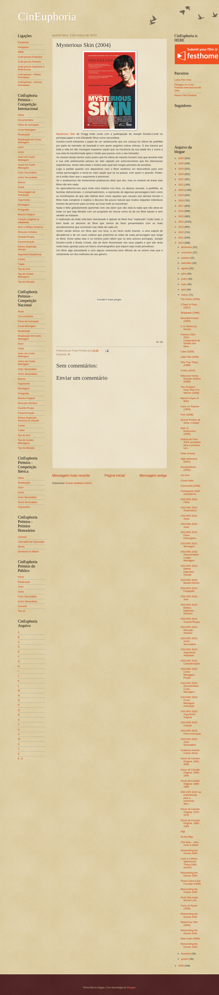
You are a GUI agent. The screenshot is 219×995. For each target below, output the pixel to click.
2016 (181, 211)
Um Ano (185, 475)
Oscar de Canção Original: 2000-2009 (190, 761)
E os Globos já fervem (189, 328)
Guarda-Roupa (26, 236)
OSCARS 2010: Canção (189, 724)
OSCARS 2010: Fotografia (189, 590)
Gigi (183, 831)
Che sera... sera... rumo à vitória (190, 843)
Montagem (24, 204)
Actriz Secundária (27, 177)
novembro (187, 252)
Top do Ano (24, 268)
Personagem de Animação (26, 193)
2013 (181, 226)
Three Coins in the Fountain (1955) (191, 882)
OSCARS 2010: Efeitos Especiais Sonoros (189, 609)
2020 (181, 190)
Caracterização (26, 241)
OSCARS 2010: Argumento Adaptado (189, 652)
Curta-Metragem (27, 129)
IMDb (21, 51)
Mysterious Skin (65, 134)
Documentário (25, 120)
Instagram (23, 47)
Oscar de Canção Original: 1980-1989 (190, 783)
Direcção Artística (27, 232)
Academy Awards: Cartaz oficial (190, 751)
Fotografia (23, 209)
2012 (181, 232)
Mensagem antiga (153, 475)
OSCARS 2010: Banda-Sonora (190, 581)
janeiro (185, 959)
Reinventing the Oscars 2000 (189, 945)
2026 (181, 158)
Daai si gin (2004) (190, 938)
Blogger (131, 987)
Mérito (21, 546)
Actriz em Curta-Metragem (27, 166)
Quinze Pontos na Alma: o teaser (190, 421)
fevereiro (186, 953)
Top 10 (21, 611)
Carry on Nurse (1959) (189, 907)
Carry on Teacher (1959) (190, 408)
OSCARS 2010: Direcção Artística (189, 630)
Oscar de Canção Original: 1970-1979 (190, 812)
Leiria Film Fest (183, 79)
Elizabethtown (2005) (188, 468)
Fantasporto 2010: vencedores (191, 492)
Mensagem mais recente (71, 475)
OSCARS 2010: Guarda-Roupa (190, 620)
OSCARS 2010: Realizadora (189, 509)
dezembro (187, 247)
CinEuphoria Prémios (29, 61)
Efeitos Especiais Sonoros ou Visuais (28, 419)
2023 (181, 174)
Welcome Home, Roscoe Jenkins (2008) (191, 378)
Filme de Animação (28, 124)
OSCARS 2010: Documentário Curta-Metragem (190, 687)
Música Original (26, 214)
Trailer (21, 264)
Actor (21, 147)
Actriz (21, 152)
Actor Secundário (27, 172)
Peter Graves (188, 453)
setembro (186, 263)
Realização (24, 134)
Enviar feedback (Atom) (79, 483)
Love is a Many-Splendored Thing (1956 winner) (189, 863)
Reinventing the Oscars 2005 (189, 852)
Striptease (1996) (190, 312)
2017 (181, 205)
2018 (181, 200)
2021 (181, 184)
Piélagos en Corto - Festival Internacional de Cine (188, 87)
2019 (181, 195)
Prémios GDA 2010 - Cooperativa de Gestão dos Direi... (190, 340)
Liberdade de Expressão (31, 541)
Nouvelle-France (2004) (190, 319)
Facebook (23, 42)
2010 (181, 242)
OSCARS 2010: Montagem (189, 545)
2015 (181, 216)
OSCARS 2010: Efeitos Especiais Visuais (189, 570)
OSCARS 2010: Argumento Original (189, 714)
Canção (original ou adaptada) (28, 221)
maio (184, 284)
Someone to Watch (28, 551)
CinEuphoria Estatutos (30, 56)
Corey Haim (187, 480)
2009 (181, 965)
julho (184, 273)
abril (184, 289)
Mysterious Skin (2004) (189, 923)
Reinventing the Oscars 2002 (189, 915)
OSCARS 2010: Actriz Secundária (189, 641)
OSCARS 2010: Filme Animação (191, 732)
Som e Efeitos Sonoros (30, 227)
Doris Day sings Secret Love (189, 899)
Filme (21, 115)
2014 (181, 221)
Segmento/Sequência (29, 254)
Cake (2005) (187, 351)
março (185, 294)
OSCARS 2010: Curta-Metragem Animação (189, 701)
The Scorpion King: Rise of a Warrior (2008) (190, 389)
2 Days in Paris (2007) (189, 306)
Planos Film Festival (185, 95)
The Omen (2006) (190, 299)
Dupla (21, 187)
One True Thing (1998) (189, 364)
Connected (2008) (190, 485)
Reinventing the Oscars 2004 (189, 874)
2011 (181, 237)
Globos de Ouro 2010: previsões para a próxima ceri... (191, 444)
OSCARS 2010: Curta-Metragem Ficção (189, 673)
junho (184, 278)
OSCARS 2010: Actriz (189, 517)
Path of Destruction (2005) (188, 431)
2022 (181, 179)
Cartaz (21, 259)
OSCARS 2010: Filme (189, 501)
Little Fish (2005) (190, 356)
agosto (185, 268)
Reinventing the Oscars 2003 (189, 890)
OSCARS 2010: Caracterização (190, 662)
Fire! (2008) (187, 414)
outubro (185, 257)
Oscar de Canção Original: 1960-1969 (190, 823)
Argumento (24, 199)
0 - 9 (20, 758)
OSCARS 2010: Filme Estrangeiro (189, 535)
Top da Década (26, 281)
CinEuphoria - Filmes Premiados (29, 76)
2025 (181, 163)
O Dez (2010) (188, 370)
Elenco (21, 182)
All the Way (187, 836)
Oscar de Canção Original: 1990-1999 (190, 772)
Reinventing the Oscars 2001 (189, 932)
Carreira (22, 537)
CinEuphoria (47, 16)
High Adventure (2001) (189, 460)
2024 (181, 168)
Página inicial (114, 475)
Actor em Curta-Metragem (26, 158)
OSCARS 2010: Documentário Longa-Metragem (190, 556)
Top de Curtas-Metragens (26, 275)
